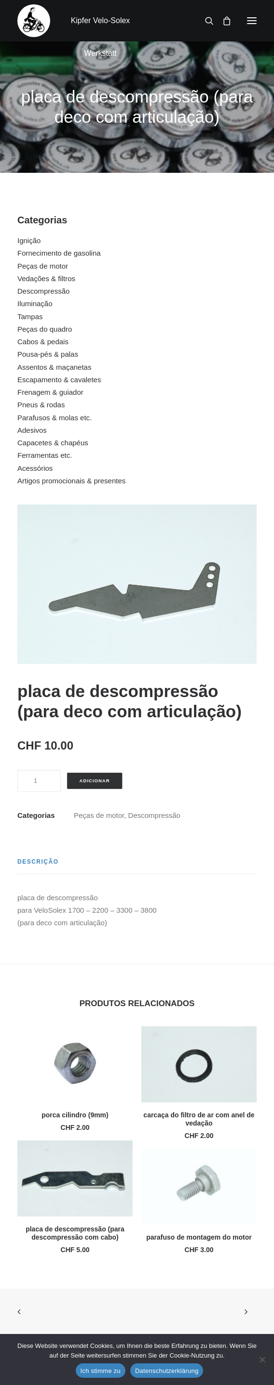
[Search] (205, 20)
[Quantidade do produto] (39, 781)
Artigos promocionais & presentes (71, 481)
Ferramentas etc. (44, 455)
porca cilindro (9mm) (74, 1115)
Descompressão (43, 291)
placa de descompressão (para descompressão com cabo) (75, 1233)
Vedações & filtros (46, 278)
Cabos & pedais (42, 341)
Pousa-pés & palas (47, 354)
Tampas (30, 316)
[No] (262, 1359)
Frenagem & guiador (50, 392)
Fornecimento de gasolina (59, 253)
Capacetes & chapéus (52, 443)
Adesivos (32, 430)
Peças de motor (42, 266)
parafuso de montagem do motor (199, 1237)
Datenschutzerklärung (166, 1370)
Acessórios (35, 468)
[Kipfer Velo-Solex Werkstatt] (33, 20)
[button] (252, 20)
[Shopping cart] (222, 20)
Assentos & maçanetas (54, 367)
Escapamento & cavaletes (59, 379)
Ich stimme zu (101, 1370)
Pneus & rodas (41, 405)
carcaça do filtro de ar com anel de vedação (198, 1119)
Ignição (29, 240)
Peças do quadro (44, 329)
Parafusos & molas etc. (54, 418)
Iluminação (35, 303)
